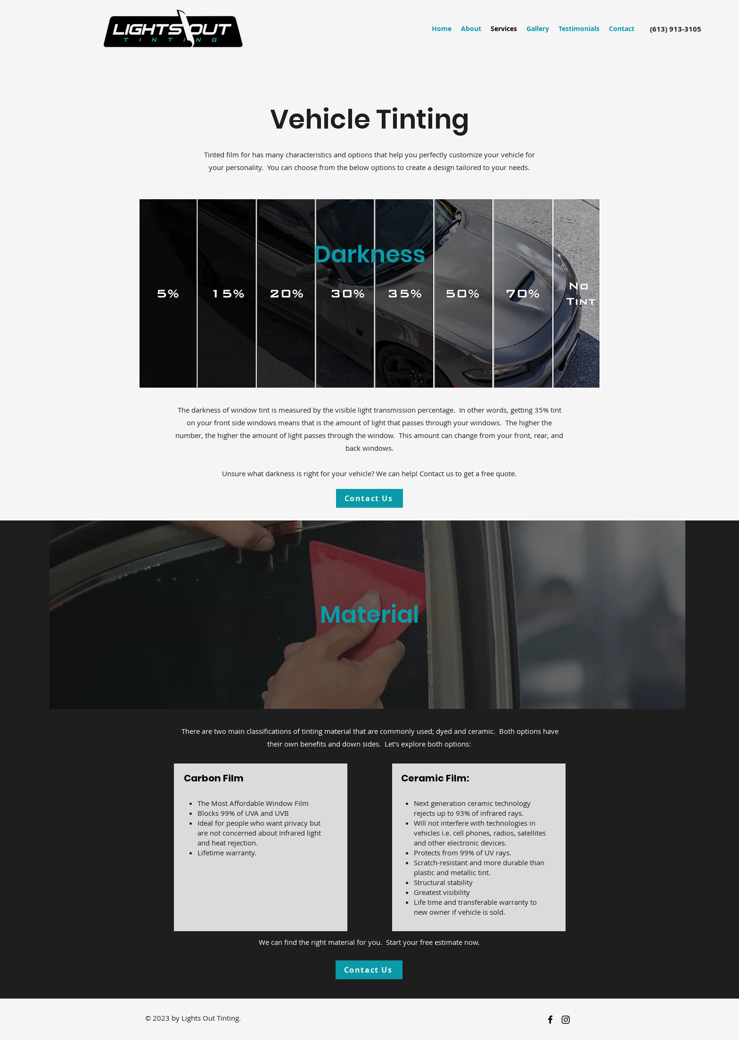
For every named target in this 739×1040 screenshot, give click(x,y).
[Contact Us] (369, 498)
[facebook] (550, 1019)
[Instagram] (565, 1019)
